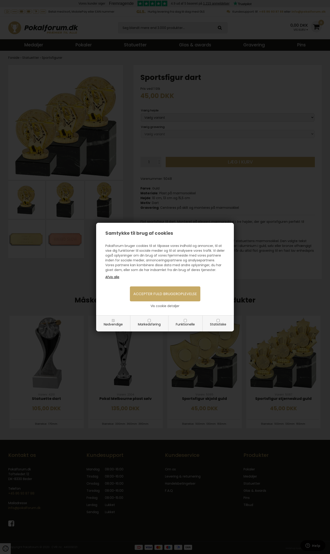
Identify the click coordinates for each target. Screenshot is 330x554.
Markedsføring (149, 324)
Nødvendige (113, 324)
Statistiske (218, 324)
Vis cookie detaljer (165, 306)
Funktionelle (185, 324)
